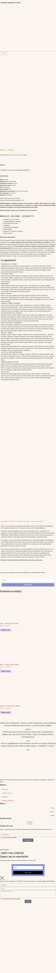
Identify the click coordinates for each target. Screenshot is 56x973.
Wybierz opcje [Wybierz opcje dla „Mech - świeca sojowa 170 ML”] (5, 670)
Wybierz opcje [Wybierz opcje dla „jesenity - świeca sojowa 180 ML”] (5, 711)
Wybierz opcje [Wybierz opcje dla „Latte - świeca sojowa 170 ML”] (5, 629)
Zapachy (52, 810)
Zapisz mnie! (28, 871)
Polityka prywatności (8, 799)
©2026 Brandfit (4, 848)
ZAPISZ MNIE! (28, 583)
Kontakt (52, 814)
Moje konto (5, 788)
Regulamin (5, 795)
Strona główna (5, 520)
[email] (28, 578)
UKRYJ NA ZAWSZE (12, 851)
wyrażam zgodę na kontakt (9, 836)
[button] (28, 51)
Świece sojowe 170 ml (20, 520)
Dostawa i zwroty (7, 792)
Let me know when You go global (10, 897)
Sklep (11, 520)
